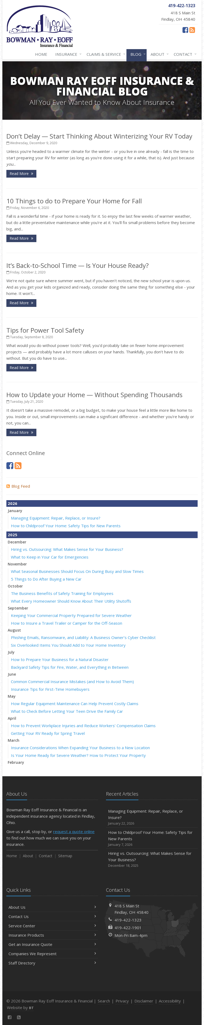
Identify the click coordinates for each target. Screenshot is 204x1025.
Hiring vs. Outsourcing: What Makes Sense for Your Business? (67, 549)
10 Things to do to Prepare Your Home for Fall (74, 200)
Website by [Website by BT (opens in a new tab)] (20, 1007)
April (12, 718)
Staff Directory (52, 963)
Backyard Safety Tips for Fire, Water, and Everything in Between (70, 667)
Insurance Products (52, 935)
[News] (192, 29)
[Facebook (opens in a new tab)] (185, 29)
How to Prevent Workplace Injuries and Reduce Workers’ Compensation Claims (83, 725)
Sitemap (65, 855)
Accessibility (170, 1000)
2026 (12, 503)
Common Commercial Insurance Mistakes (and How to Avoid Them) (72, 681)
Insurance (67, 54)
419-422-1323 (128, 920)
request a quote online (74, 831)
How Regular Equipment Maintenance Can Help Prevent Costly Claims (74, 703)
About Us (52, 907)
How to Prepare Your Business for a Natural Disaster (60, 659)
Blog (136, 54)
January (15, 510)
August (14, 630)
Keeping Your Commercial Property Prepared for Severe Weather (71, 615)
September (18, 608)
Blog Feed (18, 486)
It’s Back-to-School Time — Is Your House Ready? (77, 265)
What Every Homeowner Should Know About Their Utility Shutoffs (71, 601)
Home (41, 54)
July (11, 652)
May (12, 696)
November (17, 564)
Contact (184, 54)
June (12, 674)
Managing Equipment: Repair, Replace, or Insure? (55, 518)
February (16, 762)
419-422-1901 (128, 927)
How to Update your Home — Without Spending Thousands (94, 394)
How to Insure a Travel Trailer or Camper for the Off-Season (66, 623)
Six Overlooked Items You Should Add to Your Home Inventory (68, 645)
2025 (12, 534)
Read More (21, 173)
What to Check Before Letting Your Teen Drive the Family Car (67, 711)
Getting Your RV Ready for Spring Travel (48, 733)
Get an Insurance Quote (52, 944)
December (17, 541)
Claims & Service (105, 54)
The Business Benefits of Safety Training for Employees (62, 593)
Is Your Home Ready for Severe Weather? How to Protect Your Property (78, 755)
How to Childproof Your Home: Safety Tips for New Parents (66, 525)
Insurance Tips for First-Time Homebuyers (50, 689)
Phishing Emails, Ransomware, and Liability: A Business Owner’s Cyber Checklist (83, 637)
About (159, 54)
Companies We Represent (52, 953)
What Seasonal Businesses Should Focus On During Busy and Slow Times (77, 571)
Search (104, 1000)
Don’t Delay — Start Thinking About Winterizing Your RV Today (99, 136)
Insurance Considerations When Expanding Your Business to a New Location (80, 747)
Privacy (122, 1000)
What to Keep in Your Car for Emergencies (49, 557)
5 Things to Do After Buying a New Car (46, 579)
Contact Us (52, 916)
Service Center (52, 925)
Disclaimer (143, 1000)
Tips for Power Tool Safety (45, 330)
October (15, 586)
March (13, 740)
